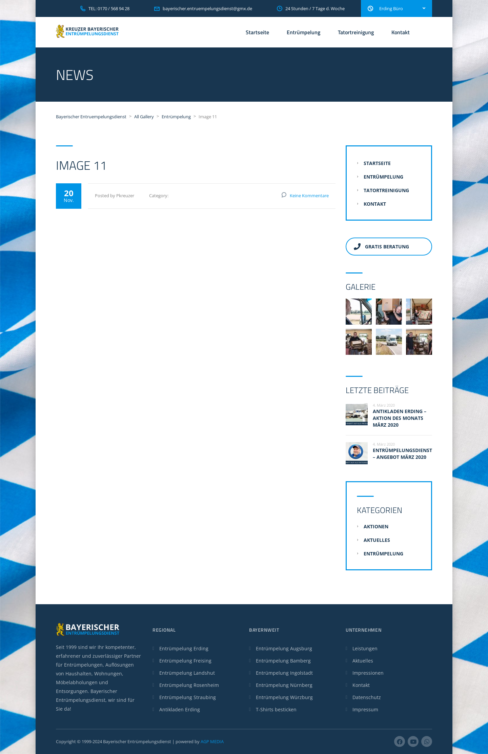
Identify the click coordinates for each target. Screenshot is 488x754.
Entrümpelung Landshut (187, 673)
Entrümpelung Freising (185, 660)
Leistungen (365, 648)
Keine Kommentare (309, 195)
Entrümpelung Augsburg (284, 648)
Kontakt (400, 32)
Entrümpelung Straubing (187, 697)
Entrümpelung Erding (183, 648)
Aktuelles (377, 540)
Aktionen (376, 526)
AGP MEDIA (212, 741)
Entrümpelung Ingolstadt (284, 673)
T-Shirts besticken (276, 709)
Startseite (257, 32)
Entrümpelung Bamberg (283, 660)
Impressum (365, 709)
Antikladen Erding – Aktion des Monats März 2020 (399, 418)
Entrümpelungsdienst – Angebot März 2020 (402, 453)
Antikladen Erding (179, 709)
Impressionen (368, 673)
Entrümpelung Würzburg (284, 697)
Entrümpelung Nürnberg (284, 685)
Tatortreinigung (356, 32)
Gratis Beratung (381, 246)
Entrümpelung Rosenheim (189, 685)
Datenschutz (366, 697)
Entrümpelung (303, 32)
